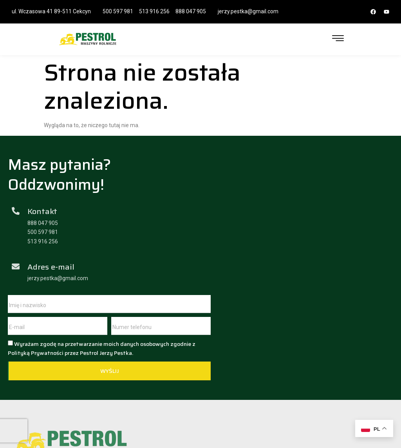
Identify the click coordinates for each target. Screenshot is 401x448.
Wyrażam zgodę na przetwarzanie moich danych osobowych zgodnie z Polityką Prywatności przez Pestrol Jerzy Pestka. (294, 239)
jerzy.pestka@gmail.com (248, 11)
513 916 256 (154, 11)
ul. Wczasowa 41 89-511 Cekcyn (51, 11)
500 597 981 (118, 11)
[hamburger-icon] (338, 39)
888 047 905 (190, 11)
